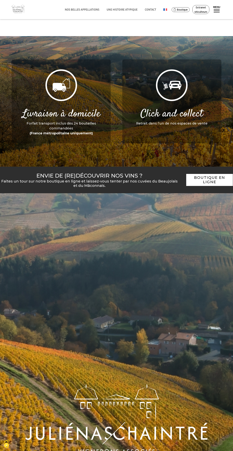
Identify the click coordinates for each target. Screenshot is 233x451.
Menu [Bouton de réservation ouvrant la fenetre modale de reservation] (216, 9)
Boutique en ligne (209, 179)
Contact (150, 9)
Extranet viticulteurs (200, 9)
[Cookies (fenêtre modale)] (6, 444)
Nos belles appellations (82, 9)
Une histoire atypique (122, 9)
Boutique (181, 9)
